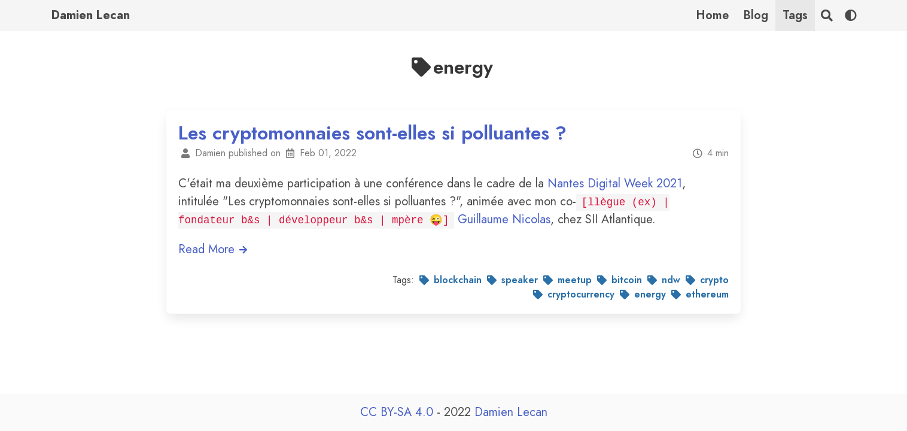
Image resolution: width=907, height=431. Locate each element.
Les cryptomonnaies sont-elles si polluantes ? (372, 133)
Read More (213, 249)
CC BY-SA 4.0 (398, 412)
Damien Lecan (90, 15)
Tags (795, 15)
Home (712, 15)
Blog (755, 15)
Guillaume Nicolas (504, 219)
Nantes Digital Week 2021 (614, 183)
